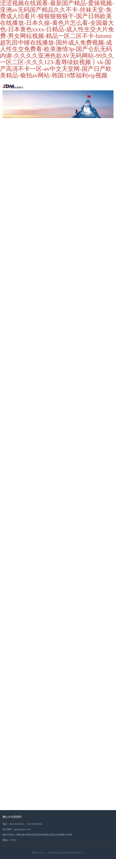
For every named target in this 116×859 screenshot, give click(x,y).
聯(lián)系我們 (11, 816)
